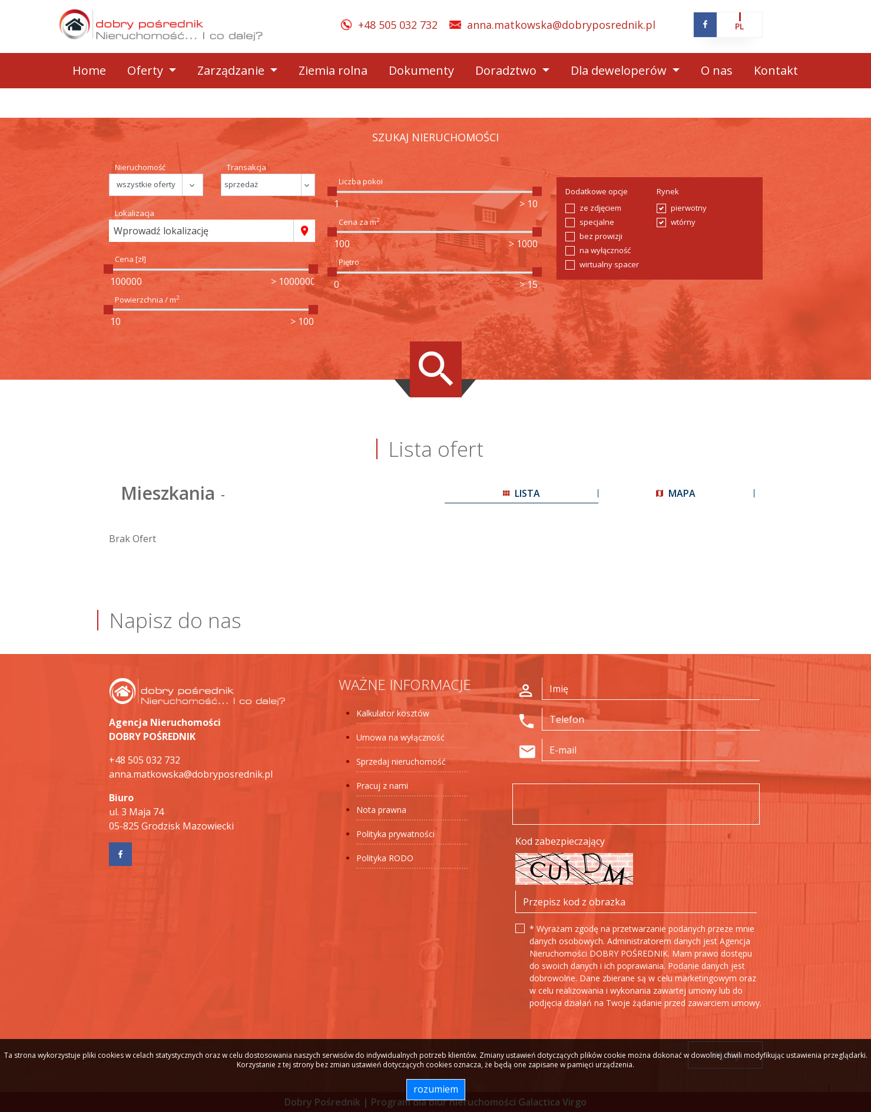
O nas (717, 70)
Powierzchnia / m (147, 299)
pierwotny (689, 208)
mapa (676, 493)
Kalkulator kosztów (392, 713)
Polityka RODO (384, 858)
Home (89, 70)
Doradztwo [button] (507, 70)
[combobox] (201, 231)
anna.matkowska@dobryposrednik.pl (561, 25)
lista (521, 493)
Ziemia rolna (333, 70)
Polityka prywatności (395, 833)
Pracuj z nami (382, 785)
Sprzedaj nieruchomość (401, 761)
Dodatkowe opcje (596, 191)
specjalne (596, 222)
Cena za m (359, 222)
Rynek (668, 191)
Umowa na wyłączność (400, 737)
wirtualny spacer (609, 264)
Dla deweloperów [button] (620, 70)
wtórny (683, 222)
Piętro (349, 262)
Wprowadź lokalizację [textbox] (161, 230)
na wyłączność (605, 250)
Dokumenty (421, 70)
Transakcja (246, 167)
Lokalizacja (134, 213)
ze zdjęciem (600, 208)
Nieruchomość (140, 167)
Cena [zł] (130, 259)
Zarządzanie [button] (232, 70)
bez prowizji (600, 236)
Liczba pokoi (361, 181)
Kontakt (776, 70)
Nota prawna (381, 809)
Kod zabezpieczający (560, 841)
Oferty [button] (146, 70)
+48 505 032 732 (398, 25)
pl (739, 26)
